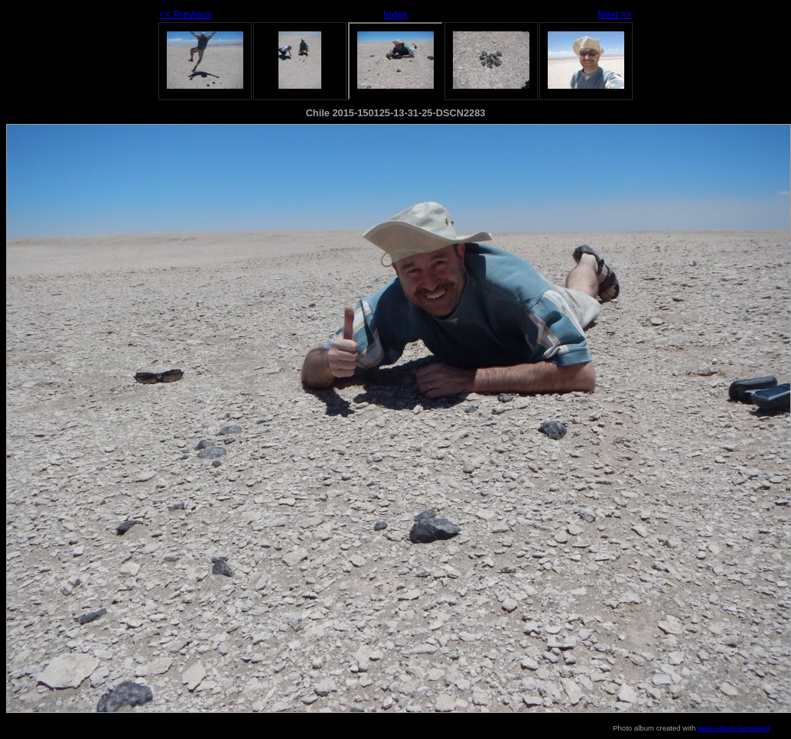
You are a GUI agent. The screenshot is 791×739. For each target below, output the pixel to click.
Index (395, 14)
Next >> (614, 14)
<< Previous (185, 14)
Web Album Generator (734, 728)
